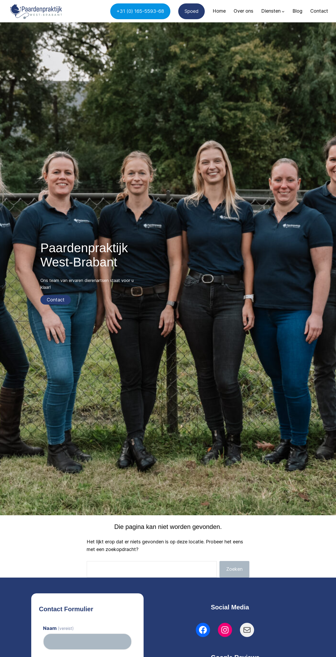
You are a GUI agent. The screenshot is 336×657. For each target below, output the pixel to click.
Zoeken (234, 569)
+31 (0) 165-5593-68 (140, 11)
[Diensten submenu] (283, 11)
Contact (56, 299)
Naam (58, 628)
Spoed (191, 11)
